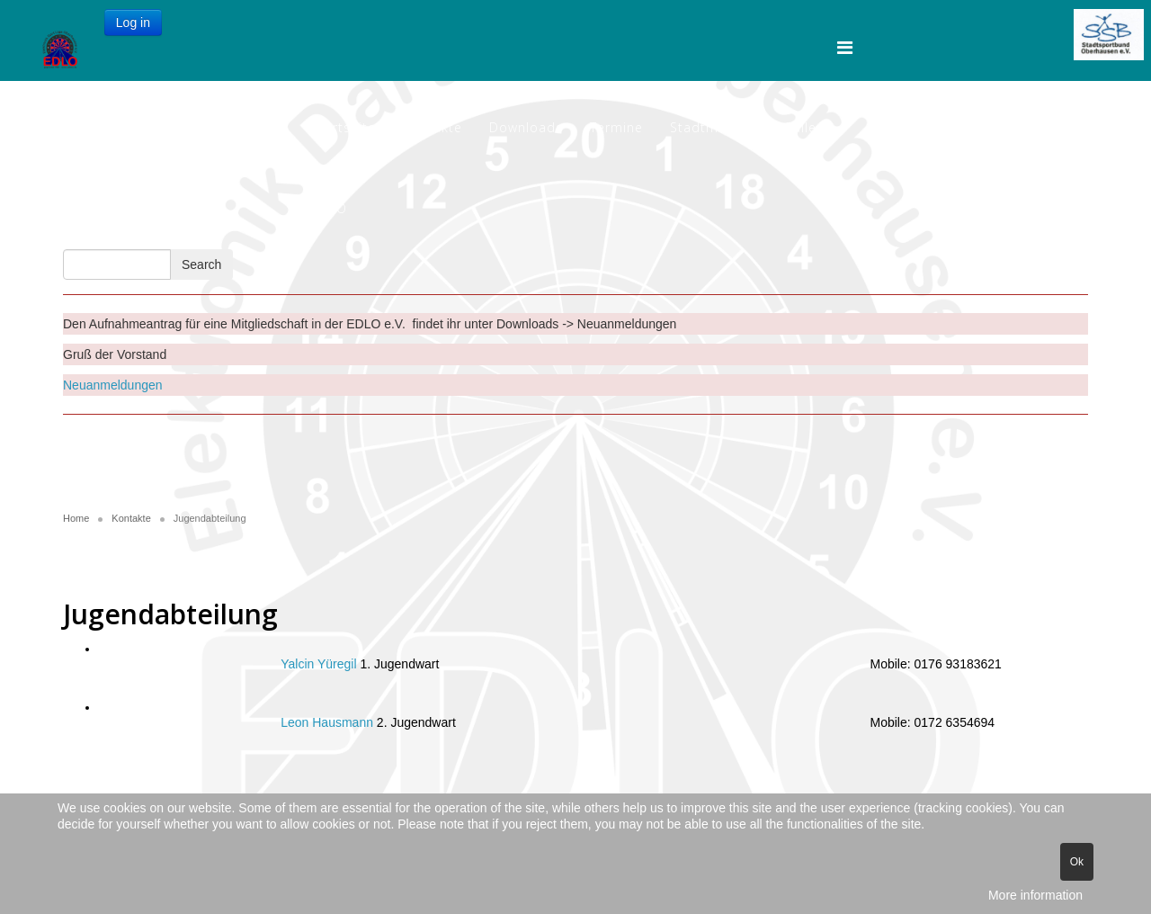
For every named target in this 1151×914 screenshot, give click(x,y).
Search (201, 264)
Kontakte (432, 127)
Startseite (343, 127)
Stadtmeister (713, 127)
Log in (133, 22)
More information (1035, 895)
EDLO (329, 208)
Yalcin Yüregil (318, 664)
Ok (1077, 862)
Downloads (526, 127)
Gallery (805, 127)
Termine (616, 127)
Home (76, 518)
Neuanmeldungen (113, 385)
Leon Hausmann (327, 722)
